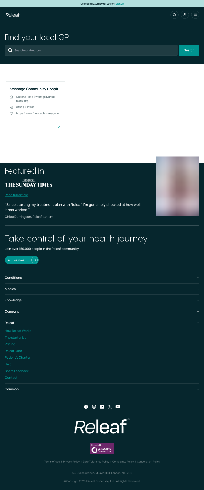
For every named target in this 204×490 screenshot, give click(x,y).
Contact (11, 377)
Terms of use (52, 461)
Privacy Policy (71, 461)
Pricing (10, 344)
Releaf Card (13, 351)
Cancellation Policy (148, 461)
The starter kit (15, 337)
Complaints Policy (123, 461)
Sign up (120, 3)
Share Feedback (16, 371)
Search (189, 50)
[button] (185, 15)
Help (8, 364)
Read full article (16, 195)
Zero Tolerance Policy (96, 461)
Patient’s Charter (17, 357)
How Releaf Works (18, 331)
